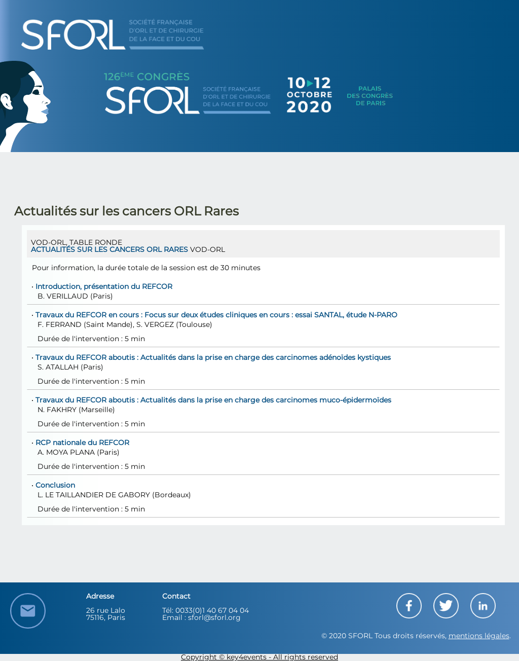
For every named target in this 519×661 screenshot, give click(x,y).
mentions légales (479, 636)
